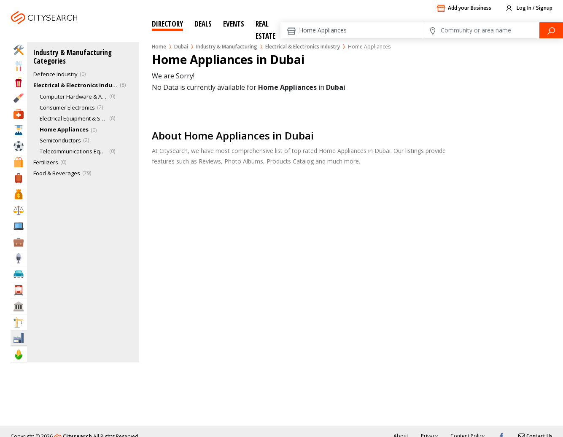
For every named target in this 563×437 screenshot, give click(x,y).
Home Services (19, 50)
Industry (19, 337)
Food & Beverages (56, 173)
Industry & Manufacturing (226, 46)
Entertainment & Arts (19, 82)
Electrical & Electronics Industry (302, 46)
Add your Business (463, 8)
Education (19, 130)
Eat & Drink (19, 66)
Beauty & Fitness (19, 98)
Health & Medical (19, 114)
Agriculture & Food (19, 354)
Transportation (19, 290)
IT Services (19, 226)
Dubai (67, 28)
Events (233, 24)
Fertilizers (45, 162)
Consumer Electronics (67, 107)
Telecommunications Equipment (73, 151)
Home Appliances (64, 129)
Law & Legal (19, 210)
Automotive (19, 274)
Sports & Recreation (19, 146)
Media (19, 258)
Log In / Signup (528, 8)
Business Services (19, 242)
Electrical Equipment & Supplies (73, 118)
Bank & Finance (19, 194)
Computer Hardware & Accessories (73, 96)
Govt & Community (19, 306)
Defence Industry (55, 74)
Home (159, 46)
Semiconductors (60, 140)
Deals (203, 24)
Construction (19, 322)
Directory (167, 24)
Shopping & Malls (19, 162)
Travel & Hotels (19, 178)
